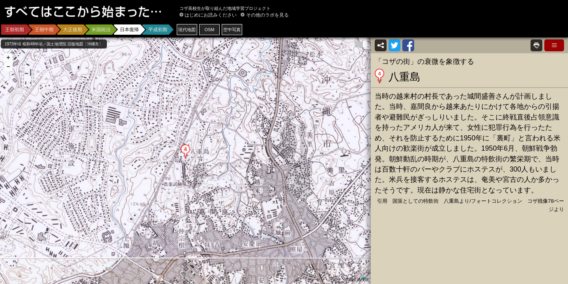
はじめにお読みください (211, 15)
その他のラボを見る (267, 15)
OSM (209, 29)
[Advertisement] (471, 23)
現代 (187, 29)
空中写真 (232, 29)
